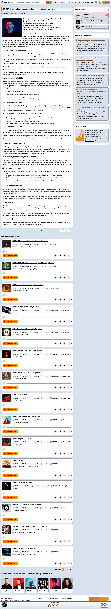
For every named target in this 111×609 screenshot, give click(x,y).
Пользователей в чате (92, 132)
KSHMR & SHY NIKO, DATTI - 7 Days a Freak (27, 373)
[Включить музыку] (54, 606)
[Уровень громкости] (104, 607)
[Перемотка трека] (38, 251)
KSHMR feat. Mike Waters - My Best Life (26, 417)
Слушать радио (89, 17)
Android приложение (98, 599)
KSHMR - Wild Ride (18, 461)
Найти (49, 2)
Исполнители (12, 13)
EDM (29, 27)
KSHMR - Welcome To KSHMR (22, 483)
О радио (40, 601)
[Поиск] (32, 2)
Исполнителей (89, 141)
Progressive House (45, 27)
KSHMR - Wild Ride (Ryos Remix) (23, 549)
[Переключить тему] (100, 2)
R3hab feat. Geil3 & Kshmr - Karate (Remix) (27, 329)
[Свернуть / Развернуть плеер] (107, 604)
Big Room (35, 27)
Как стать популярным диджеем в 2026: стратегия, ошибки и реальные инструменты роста (91, 91)
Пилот (86, 15)
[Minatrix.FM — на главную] (7, 2)
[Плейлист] (105, 604)
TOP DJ (71, 2)
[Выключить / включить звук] (102, 604)
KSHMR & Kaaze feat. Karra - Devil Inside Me (27, 351)
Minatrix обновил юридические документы (90, 76)
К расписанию (103, 10)
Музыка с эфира (66, 601)
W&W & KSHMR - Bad (19, 395)
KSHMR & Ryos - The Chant (21, 439)
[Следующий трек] (57, 605)
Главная (56, 2)
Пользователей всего (92, 130)
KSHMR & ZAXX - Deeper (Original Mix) (25, 307)
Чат (92, 2)
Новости (86, 2)
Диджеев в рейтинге (91, 139)
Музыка (63, 2)
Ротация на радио (66, 598)
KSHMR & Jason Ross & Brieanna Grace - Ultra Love (30, 241)
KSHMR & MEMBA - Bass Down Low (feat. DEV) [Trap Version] (33, 263)
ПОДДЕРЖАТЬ (54, 598)
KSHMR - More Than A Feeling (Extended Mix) (28, 285)
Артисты (78, 2)
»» (70, 569)
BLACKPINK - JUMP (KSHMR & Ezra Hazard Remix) (29, 526)
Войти (106, 2)
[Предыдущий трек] (49, 605)
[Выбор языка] (96, 2)
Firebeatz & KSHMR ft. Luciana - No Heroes (27, 505)
